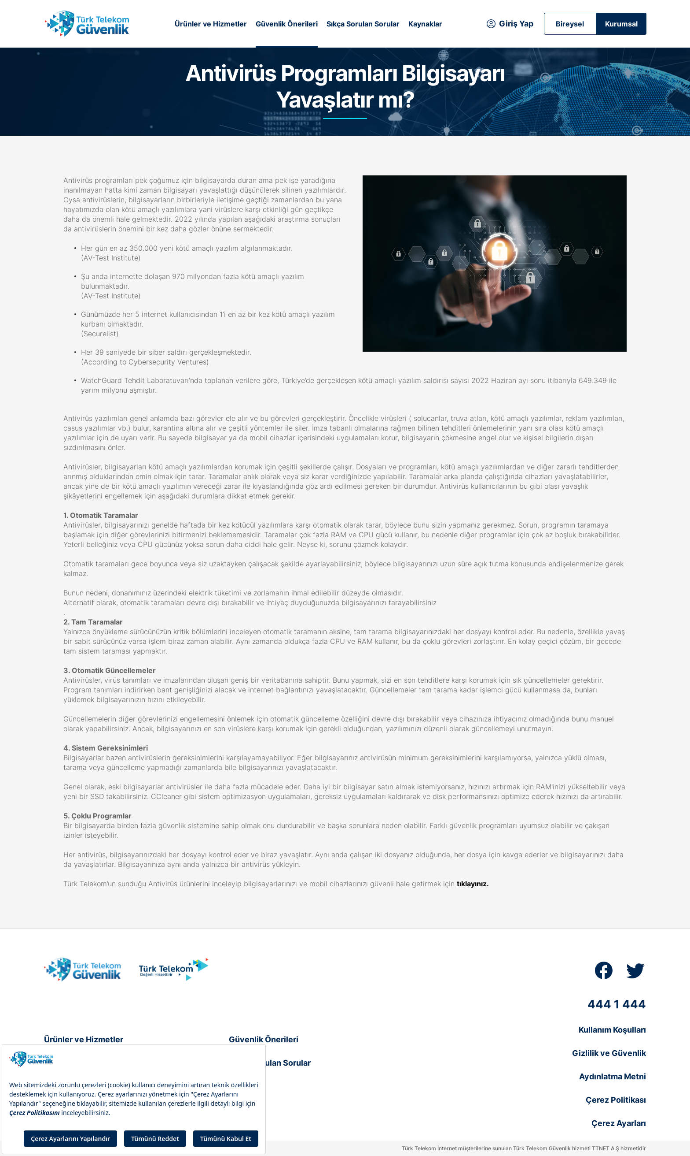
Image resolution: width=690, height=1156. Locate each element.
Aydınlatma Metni (612, 1076)
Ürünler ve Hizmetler (211, 23)
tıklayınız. (473, 883)
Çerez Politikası (616, 1099)
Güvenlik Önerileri (287, 23)
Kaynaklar (425, 23)
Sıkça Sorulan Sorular (363, 23)
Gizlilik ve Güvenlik (609, 1053)
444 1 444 (616, 1004)
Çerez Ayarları (618, 1123)
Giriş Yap (516, 23)
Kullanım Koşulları (612, 1029)
